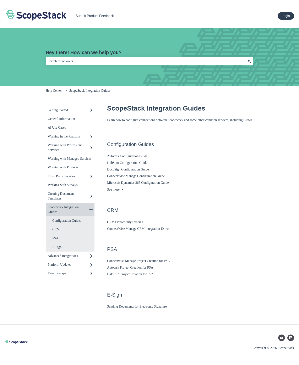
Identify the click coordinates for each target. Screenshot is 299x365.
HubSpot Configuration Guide (127, 162)
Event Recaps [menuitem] (57, 273)
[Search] (249, 61)
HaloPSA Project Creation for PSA (130, 274)
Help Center (54, 90)
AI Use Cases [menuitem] (57, 127)
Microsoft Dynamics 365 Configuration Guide (138, 182)
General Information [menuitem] (61, 118)
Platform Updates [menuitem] (59, 264)
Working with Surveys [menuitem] (63, 185)
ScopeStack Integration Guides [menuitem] (63, 209)
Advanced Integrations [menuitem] (63, 256)
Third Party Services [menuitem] (61, 176)
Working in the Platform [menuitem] (64, 136)
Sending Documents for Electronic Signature (137, 306)
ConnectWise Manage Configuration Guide (136, 176)
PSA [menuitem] (55, 238)
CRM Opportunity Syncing (125, 222)
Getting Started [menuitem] (58, 110)
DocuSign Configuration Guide (128, 169)
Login (286, 16)
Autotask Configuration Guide (127, 156)
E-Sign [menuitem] (56, 247)
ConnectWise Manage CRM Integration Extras (138, 228)
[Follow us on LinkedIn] (290, 338)
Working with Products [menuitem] (63, 167)
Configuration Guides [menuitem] (66, 220)
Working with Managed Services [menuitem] (69, 158)
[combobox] (145, 61)
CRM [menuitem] (56, 229)
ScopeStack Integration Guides (89, 90)
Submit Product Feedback (95, 16)
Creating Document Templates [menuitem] (61, 196)
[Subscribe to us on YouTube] (281, 338)
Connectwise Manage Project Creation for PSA (138, 261)
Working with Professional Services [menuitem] (65, 147)
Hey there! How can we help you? (84, 52)
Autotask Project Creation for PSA (130, 267)
